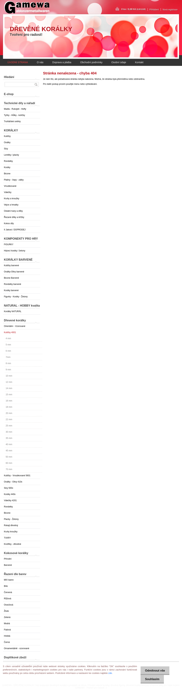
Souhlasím (152, 679)
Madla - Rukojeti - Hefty (15, 109)
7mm (8, 357)
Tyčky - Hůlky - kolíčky (14, 115)
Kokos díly (9, 223)
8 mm (8, 363)
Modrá (7, 623)
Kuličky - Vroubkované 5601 (17, 475)
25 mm (9, 425)
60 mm (9, 463)
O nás (40, 62)
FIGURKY (8, 244)
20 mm (9, 413)
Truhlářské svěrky (12, 121)
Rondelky (8, 161)
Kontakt (139, 62)
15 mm (9, 394)
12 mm (9, 382)
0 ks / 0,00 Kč (133, 9)
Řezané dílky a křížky (14, 217)
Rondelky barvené (12, 284)
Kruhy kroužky (10, 531)
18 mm (9, 407)
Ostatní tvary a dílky (13, 211)
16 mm (9, 401)
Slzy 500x (8, 488)
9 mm (8, 369)
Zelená (7, 617)
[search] (36, 84)
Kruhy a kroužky (11, 198)
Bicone (7, 173)
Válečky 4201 (10, 500)
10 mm (9, 376)
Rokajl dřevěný (11, 525)
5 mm (8, 344)
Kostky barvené (11, 290)
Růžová (7, 598)
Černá (7, 642)
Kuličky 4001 (10, 332)
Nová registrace (170, 9)
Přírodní (8, 559)
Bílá (6, 586)
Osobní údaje (118, 62)
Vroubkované (10, 186)
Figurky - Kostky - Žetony (16, 296)
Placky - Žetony (11, 519)
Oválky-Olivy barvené (14, 271)
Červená (8, 592)
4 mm (8, 338)
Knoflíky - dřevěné (12, 544)
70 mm (9, 469)
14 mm (9, 388)
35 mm (9, 438)
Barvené (8, 565)
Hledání (9, 77)
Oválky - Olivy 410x (13, 482)
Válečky (7, 192)
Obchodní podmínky (91, 62)
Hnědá (7, 636)
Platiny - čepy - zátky (14, 180)
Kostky (7, 167)
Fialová (7, 629)
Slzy (6, 148)
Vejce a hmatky (11, 204)
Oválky (7, 142)
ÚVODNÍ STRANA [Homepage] (17, 62)
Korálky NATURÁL (12, 311)
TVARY (7, 538)
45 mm (9, 450)
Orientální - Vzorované (14, 326)
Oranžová (8, 605)
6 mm (8, 351)
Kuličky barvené (11, 265)
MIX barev (9, 580)
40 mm (9, 444)
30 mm (9, 432)
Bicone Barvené (11, 278)
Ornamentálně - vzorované (16, 648)
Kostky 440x (9, 494)
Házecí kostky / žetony (14, 250)
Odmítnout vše (155, 670)
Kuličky (7, 136)
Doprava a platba (61, 62)
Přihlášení (154, 9)
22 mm (9, 419)
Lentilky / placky (11, 155)
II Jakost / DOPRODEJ (14, 229)
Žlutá (6, 611)
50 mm (9, 457)
